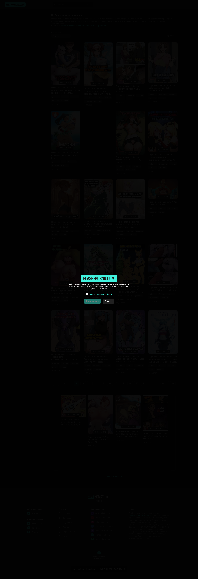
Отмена (108, 301)
